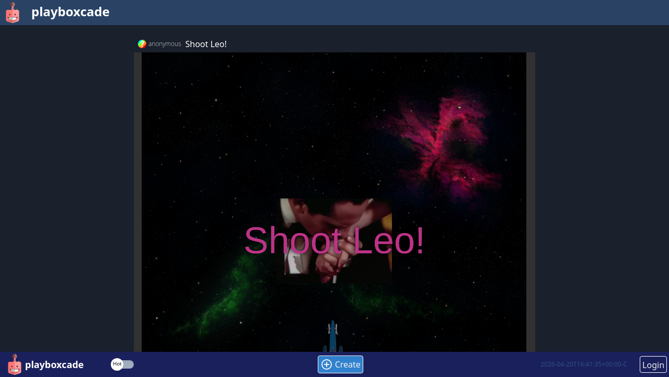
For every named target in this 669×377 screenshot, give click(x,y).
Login (653, 365)
